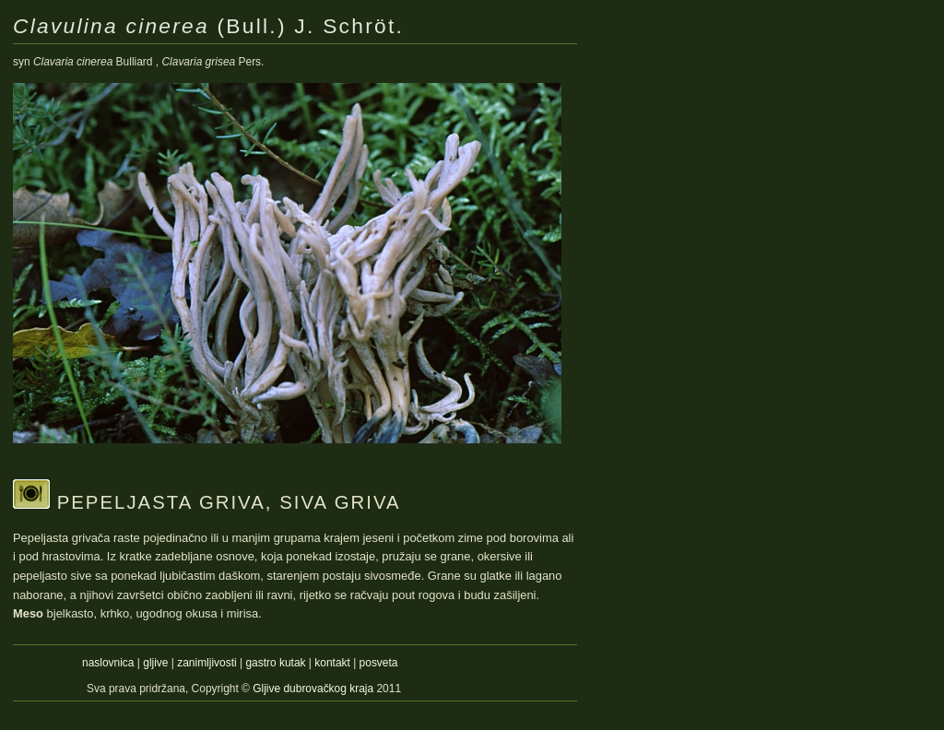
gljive (155, 662)
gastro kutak (275, 662)
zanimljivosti (206, 662)
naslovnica (108, 662)
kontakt (332, 662)
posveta (379, 662)
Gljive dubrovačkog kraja (314, 688)
